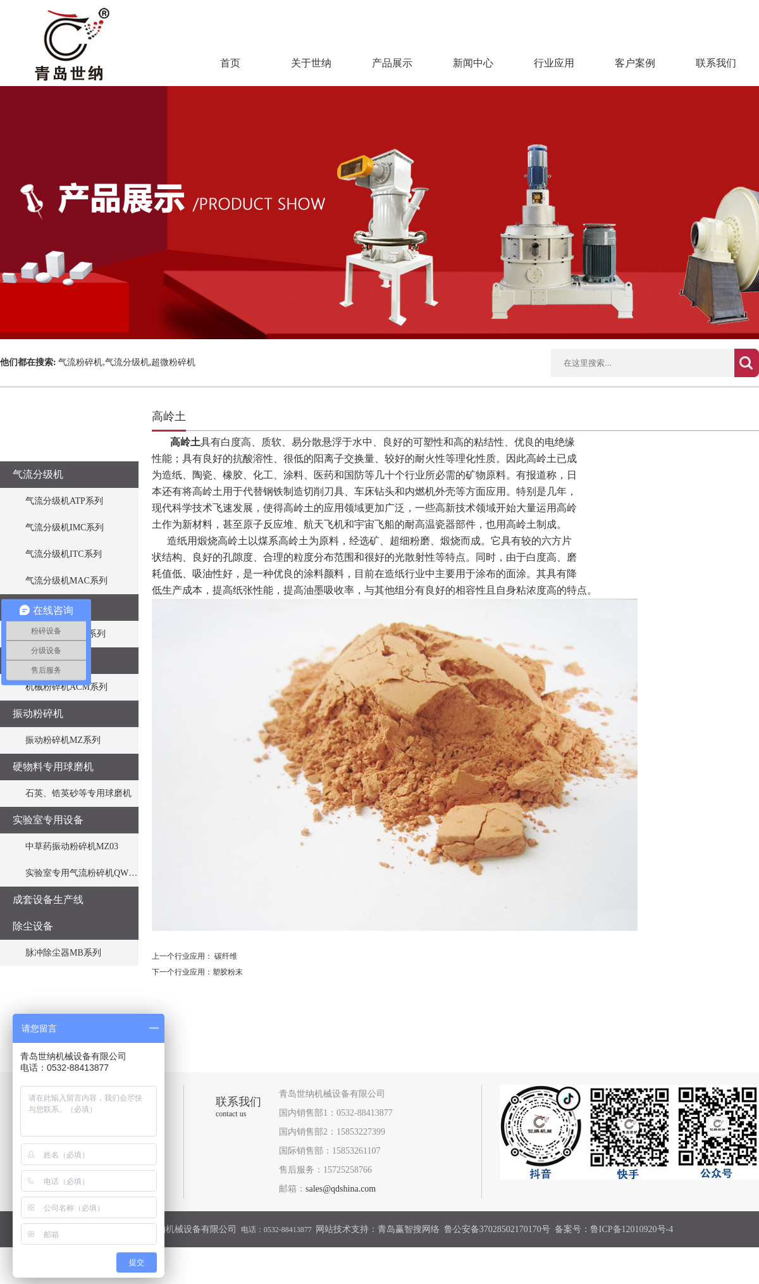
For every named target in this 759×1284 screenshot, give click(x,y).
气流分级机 (38, 474)
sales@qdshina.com (340, 1189)
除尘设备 (33, 926)
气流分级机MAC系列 (66, 580)
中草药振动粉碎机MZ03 (71, 846)
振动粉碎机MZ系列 (63, 740)
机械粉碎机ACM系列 (66, 687)
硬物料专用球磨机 (53, 766)
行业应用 (554, 63)
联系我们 (716, 63)
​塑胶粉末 (228, 972)
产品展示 (392, 63)
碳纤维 (225, 956)
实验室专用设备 (48, 819)
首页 (230, 63)
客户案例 (635, 63)
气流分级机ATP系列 (64, 501)
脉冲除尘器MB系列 (63, 952)
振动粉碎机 (38, 713)
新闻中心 (473, 63)
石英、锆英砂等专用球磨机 (78, 793)
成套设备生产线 (48, 899)
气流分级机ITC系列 (63, 554)
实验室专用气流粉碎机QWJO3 (84, 873)
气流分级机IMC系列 (64, 527)
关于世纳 (311, 63)
